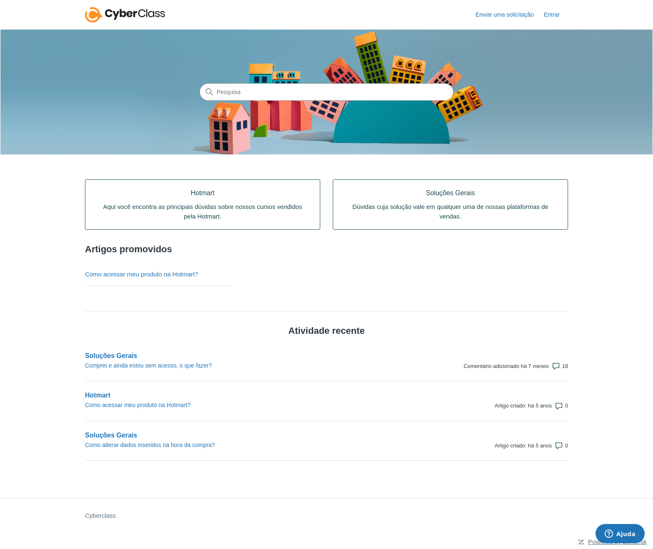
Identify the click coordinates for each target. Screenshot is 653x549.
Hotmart (97, 395)
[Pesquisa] (326, 92)
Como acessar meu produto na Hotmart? (141, 274)
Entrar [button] (552, 14)
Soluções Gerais (111, 355)
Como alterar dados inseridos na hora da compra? (150, 445)
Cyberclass (100, 515)
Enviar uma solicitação (505, 14)
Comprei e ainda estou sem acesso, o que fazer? (148, 365)
